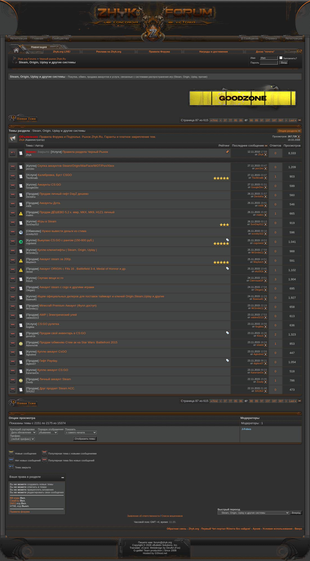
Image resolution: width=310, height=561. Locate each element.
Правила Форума (159, 51)
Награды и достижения (213, 51)
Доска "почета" (265, 51)
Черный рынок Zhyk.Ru (52, 58)
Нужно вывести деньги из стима (64, 231)
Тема (29, 145)
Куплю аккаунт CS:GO (53, 370)
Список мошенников (172, 516)
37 (225, 120)
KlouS (29, 281)
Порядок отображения (50, 429)
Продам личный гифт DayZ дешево (64, 193)
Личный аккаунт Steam (55, 379)
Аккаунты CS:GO (49, 184)
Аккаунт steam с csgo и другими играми (67, 287)
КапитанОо (32, 373)
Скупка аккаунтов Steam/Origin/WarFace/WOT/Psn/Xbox (76, 165)
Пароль (254, 62)
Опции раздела (288, 130)
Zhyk (21, 139)
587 (281, 120)
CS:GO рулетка (48, 324)
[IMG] (13, 503)
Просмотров (292, 145)
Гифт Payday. (49, 360)
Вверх (298, 528)
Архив (256, 528)
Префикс (15, 435)
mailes (29, 215)
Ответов (275, 145)
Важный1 (31, 299)
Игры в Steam (47, 221)
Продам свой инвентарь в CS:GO (63, 333)
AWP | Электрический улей (58, 314)
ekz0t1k (259, 271)
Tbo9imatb (32, 178)
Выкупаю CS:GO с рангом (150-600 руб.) (66, 240)
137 (268, 120)
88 (251, 120)
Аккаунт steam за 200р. (56, 259)
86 (240, 120)
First (213, 120)
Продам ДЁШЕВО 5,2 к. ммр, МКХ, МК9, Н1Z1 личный (77, 212)
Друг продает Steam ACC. (57, 388)
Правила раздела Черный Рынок (85, 151)
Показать (70, 429)
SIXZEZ (30, 391)
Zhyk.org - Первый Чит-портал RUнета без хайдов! (219, 528)
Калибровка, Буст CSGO (55, 175)
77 (230, 120)
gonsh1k (30, 336)
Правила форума (20, 511)
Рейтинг (224, 145)
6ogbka (30, 327)
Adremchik (32, 345)
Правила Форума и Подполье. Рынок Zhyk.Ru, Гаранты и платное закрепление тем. (98, 136)
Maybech (31, 262)
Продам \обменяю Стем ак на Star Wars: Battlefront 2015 (78, 342)
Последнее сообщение (248, 145)
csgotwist (31, 243)
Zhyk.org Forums (27, 58)
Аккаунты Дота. (50, 203)
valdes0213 (32, 317)
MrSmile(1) (32, 253)
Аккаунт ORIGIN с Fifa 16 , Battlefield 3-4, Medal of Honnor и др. (83, 268)
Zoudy (29, 382)
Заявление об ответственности (143, 516)
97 (261, 120)
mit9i (28, 206)
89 (256, 120)
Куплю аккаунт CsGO (52, 351)
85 (235, 120)
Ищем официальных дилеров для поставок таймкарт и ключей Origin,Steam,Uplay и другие (101, 296)
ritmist (29, 271)
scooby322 (32, 234)
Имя (252, 58)
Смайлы (14, 500)
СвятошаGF (257, 280)
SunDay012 (32, 224)
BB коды (15, 498)
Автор (39, 145)
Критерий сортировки (22, 429)
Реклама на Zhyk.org (108, 51)
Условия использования (277, 528)
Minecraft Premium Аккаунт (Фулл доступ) (68, 305)
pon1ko (30, 168)
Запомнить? (288, 58)
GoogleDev (32, 187)
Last (292, 120)
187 (274, 120)
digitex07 (31, 363)
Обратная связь (176, 528)
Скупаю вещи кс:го (50, 278)
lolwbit (260, 345)
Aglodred (31, 354)
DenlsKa (30, 196)
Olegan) (30, 290)
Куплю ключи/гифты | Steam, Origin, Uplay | (67, 250)
